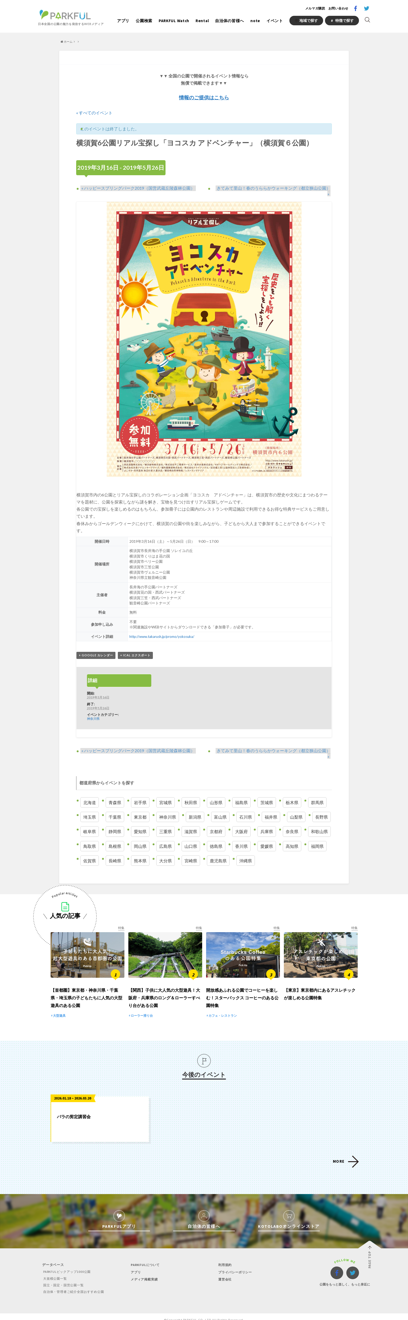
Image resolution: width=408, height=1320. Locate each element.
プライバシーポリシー (235, 1266)
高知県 (292, 836)
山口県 (190, 836)
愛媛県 (266, 836)
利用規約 (224, 1258)
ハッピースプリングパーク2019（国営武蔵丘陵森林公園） (137, 187)
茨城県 (266, 792)
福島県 (241, 792)
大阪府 (241, 821)
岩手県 (140, 792)
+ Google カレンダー (96, 650)
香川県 (241, 836)
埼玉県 (89, 807)
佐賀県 (89, 850)
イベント (274, 20)
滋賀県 (190, 821)
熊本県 (140, 850)
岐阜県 (89, 821)
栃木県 (292, 792)
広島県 (165, 836)
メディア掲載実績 (144, 1273)
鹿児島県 (218, 850)
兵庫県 (266, 821)
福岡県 (317, 836)
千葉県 (115, 807)
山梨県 (296, 807)
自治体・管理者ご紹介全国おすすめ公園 (75, 1285)
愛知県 (140, 821)
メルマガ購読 (315, 8)
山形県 (216, 792)
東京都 (140, 807)
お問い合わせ (338, 8)
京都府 (216, 821)
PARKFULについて (145, 1258)
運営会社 (224, 1273)
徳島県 (216, 836)
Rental (202, 20)
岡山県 (140, 836)
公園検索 (144, 20)
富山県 (220, 807)
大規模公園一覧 (55, 1272)
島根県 (115, 836)
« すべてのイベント (94, 112)
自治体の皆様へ (229, 20)
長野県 (321, 807)
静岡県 (115, 821)
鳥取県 (89, 836)
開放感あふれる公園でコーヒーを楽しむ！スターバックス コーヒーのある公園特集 (242, 991)
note (255, 20)
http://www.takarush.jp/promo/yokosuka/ (162, 631)
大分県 (165, 850)
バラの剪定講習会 (74, 1110)
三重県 (165, 821)
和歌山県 (319, 821)
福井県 (271, 807)
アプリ (123, 20)
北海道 (89, 792)
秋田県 (190, 792)
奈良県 (292, 821)
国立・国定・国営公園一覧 (64, 1278)
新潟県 (195, 807)
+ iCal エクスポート (135, 650)
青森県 (115, 792)
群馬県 (317, 792)
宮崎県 (190, 850)
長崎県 (115, 850)
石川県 (245, 807)
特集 (121, 918)
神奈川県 (93, 714)
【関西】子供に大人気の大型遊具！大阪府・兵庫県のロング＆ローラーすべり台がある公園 (164, 991)
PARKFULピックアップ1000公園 (67, 1265)
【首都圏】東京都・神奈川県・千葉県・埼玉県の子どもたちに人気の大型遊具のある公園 (86, 991)
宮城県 (165, 792)
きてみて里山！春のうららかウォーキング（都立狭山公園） (272, 187)
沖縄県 (245, 850)
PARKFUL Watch (174, 20)
